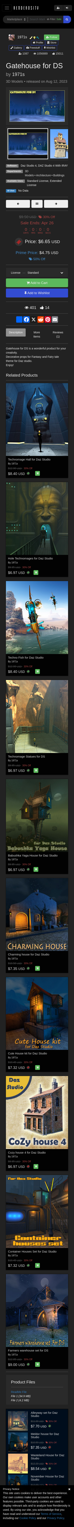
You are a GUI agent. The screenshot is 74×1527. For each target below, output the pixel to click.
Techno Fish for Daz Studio (26, 657)
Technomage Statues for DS (26, 756)
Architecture (43, 175)
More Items (36, 334)
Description (16, 332)
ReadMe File (19, 1392)
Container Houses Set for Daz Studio (32, 1251)
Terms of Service (51, 1513)
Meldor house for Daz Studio (45, 1435)
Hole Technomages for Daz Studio (30, 558)
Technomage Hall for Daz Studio (29, 459)
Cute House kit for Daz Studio (27, 1053)
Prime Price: (27, 252)
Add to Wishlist (37, 293)
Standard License (37, 180)
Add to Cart (37, 283)
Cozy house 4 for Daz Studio (27, 1152)
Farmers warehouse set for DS (28, 1350)
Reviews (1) (58, 334)
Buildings (59, 175)
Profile (38, 42)
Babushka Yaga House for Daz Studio (33, 855)
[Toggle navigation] (7, 7)
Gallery (16, 47)
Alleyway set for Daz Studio (44, 1414)
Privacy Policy (55, 1518)
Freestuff (33, 47)
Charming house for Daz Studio (28, 954)
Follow (51, 37)
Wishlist (49, 47)
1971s (18, 74)
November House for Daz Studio (47, 1478)
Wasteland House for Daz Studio (47, 1456)
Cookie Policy (27, 1518)
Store (51, 42)
